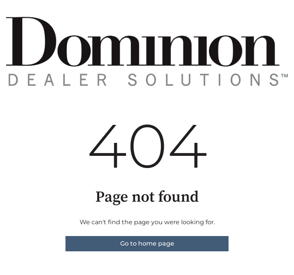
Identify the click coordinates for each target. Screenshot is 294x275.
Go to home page (147, 243)
